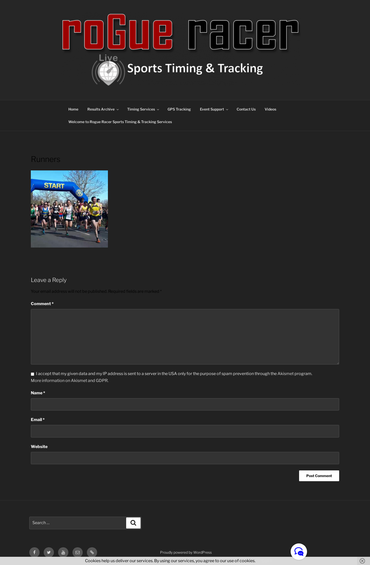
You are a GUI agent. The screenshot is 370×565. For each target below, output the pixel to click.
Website (39, 446)
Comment (42, 303)
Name (38, 392)
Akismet (286, 373)
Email (38, 419)
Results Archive (103, 109)
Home (73, 109)
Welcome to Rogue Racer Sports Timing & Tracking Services (120, 122)
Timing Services (143, 109)
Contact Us (246, 109)
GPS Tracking (179, 109)
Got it (267, 560)
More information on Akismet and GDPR (69, 380)
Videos (270, 109)
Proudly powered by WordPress (186, 552)
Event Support (214, 109)
